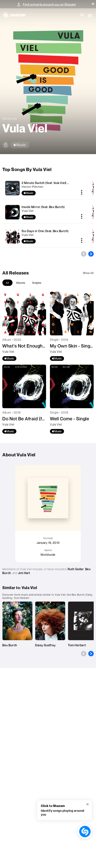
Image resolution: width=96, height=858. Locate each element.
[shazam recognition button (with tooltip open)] (85, 831)
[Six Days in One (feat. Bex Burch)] (43, 236)
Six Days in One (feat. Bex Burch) (45, 231)
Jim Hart (24, 573)
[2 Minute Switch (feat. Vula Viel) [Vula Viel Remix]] (43, 188)
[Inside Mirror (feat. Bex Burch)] (43, 212)
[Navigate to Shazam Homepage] (15, 15)
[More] (81, 192)
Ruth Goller (76, 569)
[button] (93, 4)
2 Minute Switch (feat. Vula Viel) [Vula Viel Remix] (56, 183)
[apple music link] (19, 145)
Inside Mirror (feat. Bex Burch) (43, 207)
